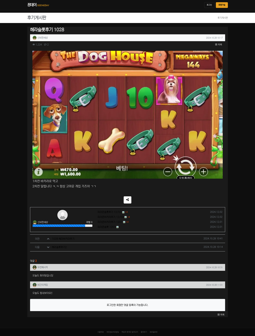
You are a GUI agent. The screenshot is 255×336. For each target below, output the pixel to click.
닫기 (3, 333)
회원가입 (221, 5)
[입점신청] (14, 318)
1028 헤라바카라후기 (63, 205)
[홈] (3, 309)
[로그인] (26, 318)
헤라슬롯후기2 (59, 213)
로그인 (209, 5)
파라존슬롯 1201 (107, 193)
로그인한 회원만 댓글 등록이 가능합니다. (127, 271)
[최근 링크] (14, 309)
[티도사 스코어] (127, 316)
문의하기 (144, 298)
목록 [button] (218, 44)
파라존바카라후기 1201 (110, 188)
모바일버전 (153, 298)
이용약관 (101, 298)
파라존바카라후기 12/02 (111, 183)
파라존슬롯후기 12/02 (109, 178)
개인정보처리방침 (112, 298)
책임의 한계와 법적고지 (130, 298)
